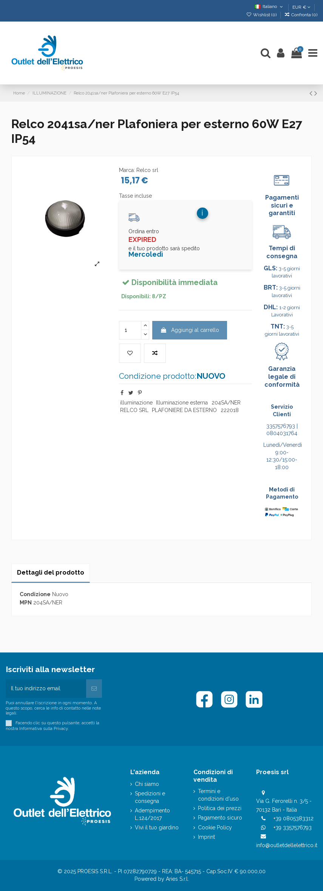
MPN (26, 603)
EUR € (301, 7)
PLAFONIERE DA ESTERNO (184, 410)
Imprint (206, 837)
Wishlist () (261, 14)
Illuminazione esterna (182, 403)
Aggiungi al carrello (189, 330)
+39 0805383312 (294, 818)
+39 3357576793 (293, 827)
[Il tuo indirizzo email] (46, 688)
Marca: (127, 170)
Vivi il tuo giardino (157, 827)
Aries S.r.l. (177, 879)
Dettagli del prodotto (50, 572)
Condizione (35, 594)
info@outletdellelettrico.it (286, 845)
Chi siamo (147, 784)
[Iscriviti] (94, 688)
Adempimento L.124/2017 (152, 814)
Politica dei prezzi (219, 808)
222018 (230, 410)
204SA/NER (226, 403)
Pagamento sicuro (220, 818)
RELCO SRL (134, 410)
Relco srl (147, 170)
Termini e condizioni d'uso (218, 795)
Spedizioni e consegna (150, 797)
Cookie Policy (215, 827)
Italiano (269, 6)
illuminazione (136, 403)
